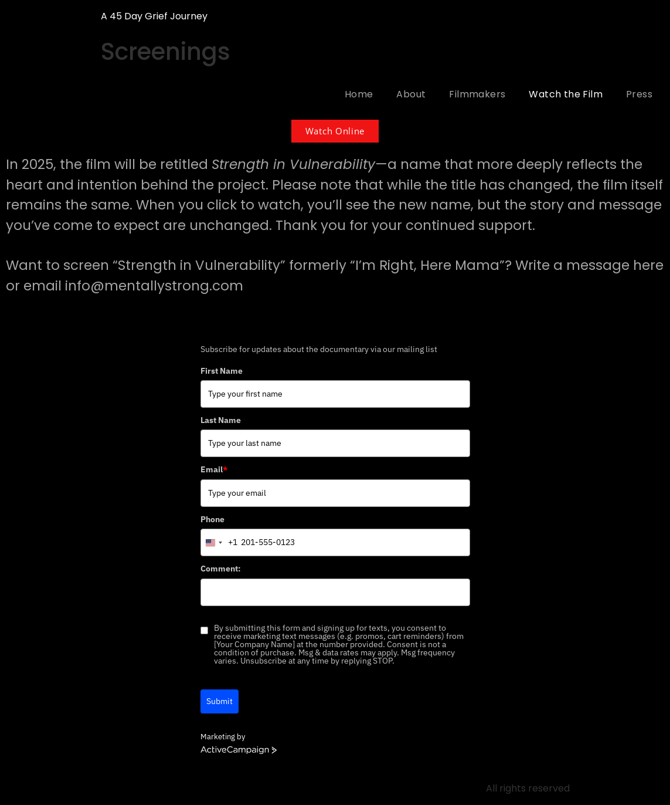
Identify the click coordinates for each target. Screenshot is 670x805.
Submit (219, 701)
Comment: (220, 568)
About (411, 94)
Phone (212, 519)
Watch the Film (566, 94)
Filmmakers (477, 94)
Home (359, 94)
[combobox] (219, 542)
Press (639, 94)
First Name (221, 371)
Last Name (220, 420)
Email (213, 469)
